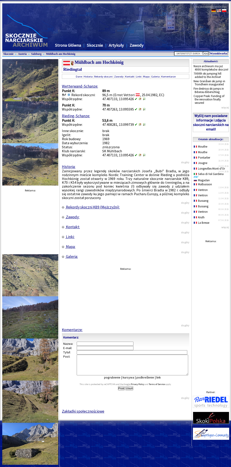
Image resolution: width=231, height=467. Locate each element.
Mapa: (68, 246)
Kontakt (129, 76)
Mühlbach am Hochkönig (60, 53)
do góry (185, 162)
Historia (88, 76)
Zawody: (70, 217)
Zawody (137, 45)
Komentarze (168, 76)
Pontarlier (202, 157)
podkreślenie (148, 381)
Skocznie (95, 45)
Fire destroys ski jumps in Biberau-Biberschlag (209, 90)
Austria (22, 53)
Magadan (202, 180)
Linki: (68, 236)
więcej (225, 107)
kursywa (131, 381)
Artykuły (116, 45)
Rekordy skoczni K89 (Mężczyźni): (91, 207)
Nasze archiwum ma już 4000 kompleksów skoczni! (211, 67)
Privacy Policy (142, 388)
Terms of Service (162, 388)
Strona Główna (68, 45)
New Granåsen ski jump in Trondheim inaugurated (209, 82)
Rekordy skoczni (103, 76)
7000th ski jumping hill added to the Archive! (207, 75)
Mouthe (200, 146)
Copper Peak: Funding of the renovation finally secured (209, 99)
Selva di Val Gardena (209, 175)
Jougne (200, 163)
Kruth (199, 217)
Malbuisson (203, 184)
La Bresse (201, 223)
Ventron (201, 190)
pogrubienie (115, 381)
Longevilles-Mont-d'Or (209, 168)
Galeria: (70, 256)
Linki (139, 76)
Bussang (201, 201)
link (161, 381)
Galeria (155, 76)
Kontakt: (71, 226)
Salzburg (36, 53)
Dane (79, 76)
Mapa (146, 76)
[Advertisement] (211, 312)
